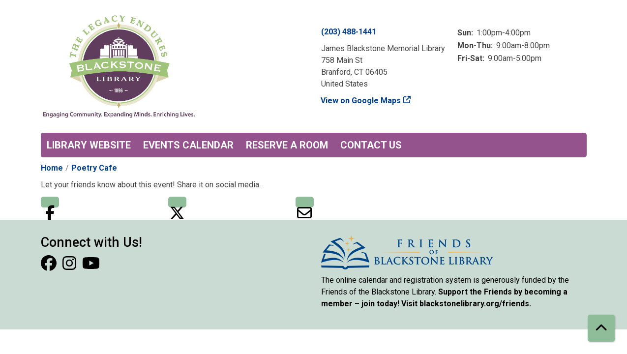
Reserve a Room (287, 145)
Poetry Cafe (94, 168)
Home (52, 168)
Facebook (50, 202)
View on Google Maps (361, 100)
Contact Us (371, 145)
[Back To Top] (601, 328)
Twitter (177, 202)
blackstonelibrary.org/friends (474, 303)
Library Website (89, 145)
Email (305, 202)
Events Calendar (188, 145)
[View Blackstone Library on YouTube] (91, 266)
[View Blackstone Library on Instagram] (70, 266)
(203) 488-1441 (348, 31)
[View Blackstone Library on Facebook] (50, 266)
